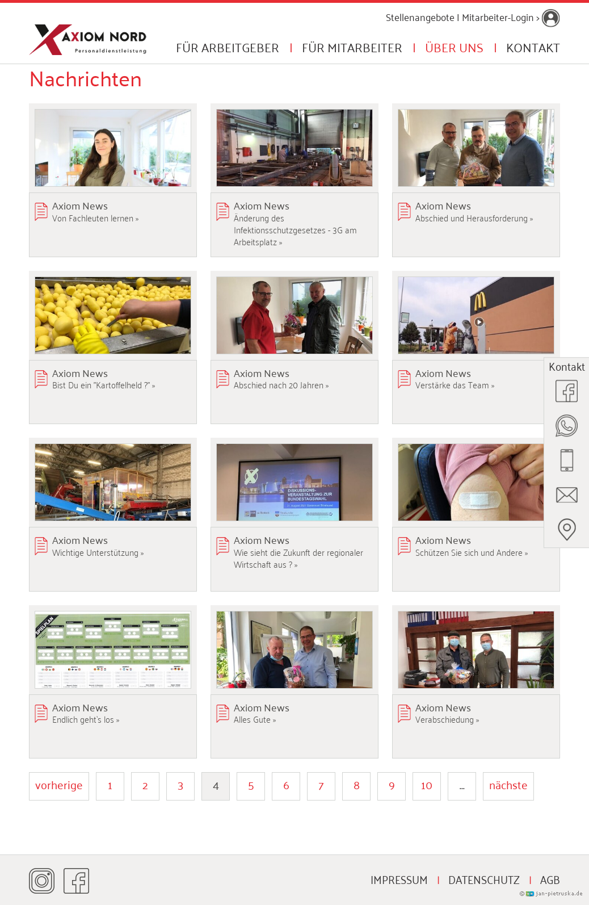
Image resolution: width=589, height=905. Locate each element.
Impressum (399, 879)
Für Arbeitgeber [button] (227, 46)
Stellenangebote (420, 16)
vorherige (59, 784)
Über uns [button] (454, 46)
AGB (550, 879)
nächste (508, 784)
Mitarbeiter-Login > (511, 16)
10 (426, 784)
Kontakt (533, 46)
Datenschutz (484, 879)
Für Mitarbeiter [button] (352, 46)
